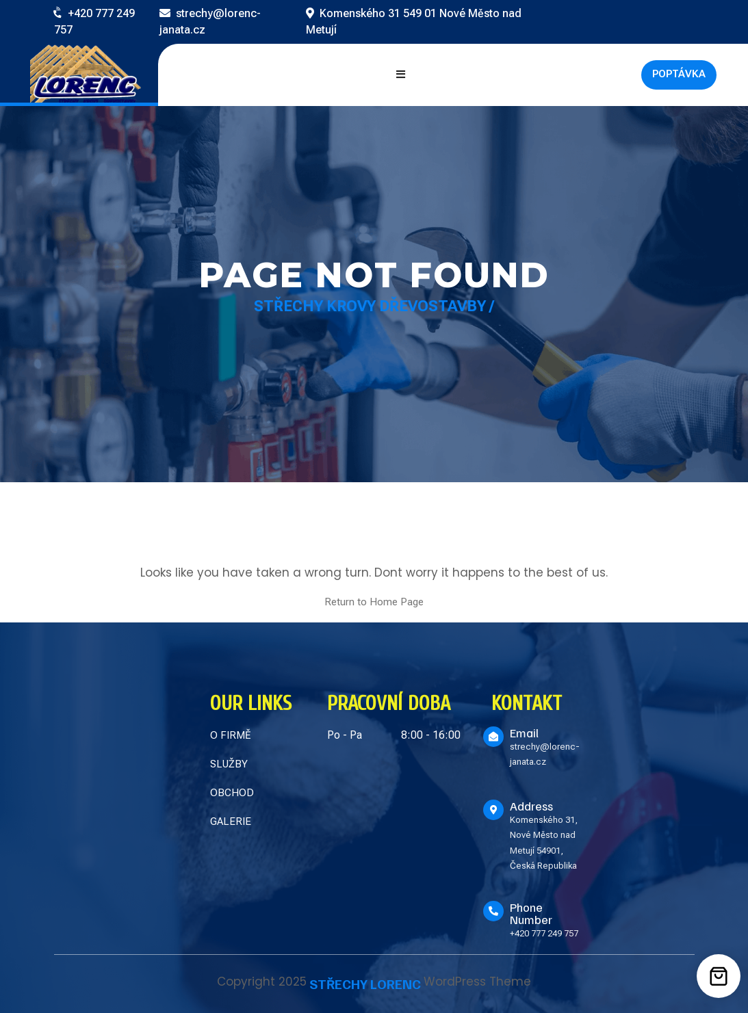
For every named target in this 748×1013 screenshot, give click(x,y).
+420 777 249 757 (544, 933)
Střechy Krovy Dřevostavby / (374, 306)
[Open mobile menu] (400, 75)
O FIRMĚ (230, 735)
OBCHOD (232, 793)
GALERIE (230, 821)
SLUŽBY (229, 764)
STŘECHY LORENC (365, 983)
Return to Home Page (374, 602)
